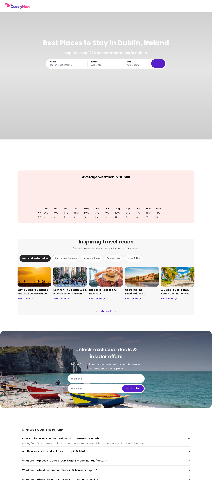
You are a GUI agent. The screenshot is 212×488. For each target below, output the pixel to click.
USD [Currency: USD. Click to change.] (187, 6)
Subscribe (133, 388)
